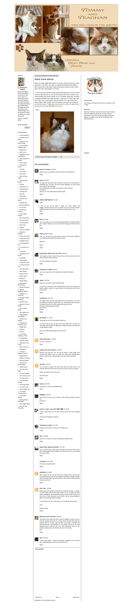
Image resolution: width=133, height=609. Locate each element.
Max (41, 436)
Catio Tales (23, 174)
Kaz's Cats (43, 488)
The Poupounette (24, 384)
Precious (22, 332)
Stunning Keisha (24, 360)
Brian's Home (23, 163)
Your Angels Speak (25, 404)
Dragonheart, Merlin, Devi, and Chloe (50, 253)
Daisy (41, 219)
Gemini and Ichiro (45, 339)
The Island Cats (24, 378)
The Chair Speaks (25, 373)
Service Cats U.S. (24, 347)
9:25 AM (46, 219)
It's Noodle (22, 251)
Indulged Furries (24, 241)
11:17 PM (62, 447)
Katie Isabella (23, 260)
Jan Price (42, 364)
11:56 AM (59, 350)
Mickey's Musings (24, 287)
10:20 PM (66, 409)
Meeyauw (22, 278)
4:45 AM (48, 488)
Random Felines (24, 340)
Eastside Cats (23, 202)
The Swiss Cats (24, 387)
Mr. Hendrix (43, 318)
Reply (41, 174)
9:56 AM (54, 269)
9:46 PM (48, 395)
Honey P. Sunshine (45, 169)
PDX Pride (22, 225)
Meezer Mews (23, 281)
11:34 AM (53, 339)
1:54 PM (48, 364)
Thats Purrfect (23, 367)
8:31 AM (55, 200)
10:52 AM (46, 280)
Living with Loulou (24, 262)
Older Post (76, 597)
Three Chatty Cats (25, 389)
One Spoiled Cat (24, 312)
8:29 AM (53, 169)
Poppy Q (22, 329)
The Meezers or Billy (46, 269)
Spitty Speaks (23, 356)
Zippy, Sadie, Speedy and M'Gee (49, 447)
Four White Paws (24, 218)
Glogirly (22, 227)
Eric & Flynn (23, 207)
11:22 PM (50, 461)
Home (57, 597)
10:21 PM (55, 425)
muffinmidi (43, 472)
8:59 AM (59, 516)
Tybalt (41, 280)
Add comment (39, 549)
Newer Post (38, 597)
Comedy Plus (23, 191)
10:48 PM (45, 436)
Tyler (41, 538)
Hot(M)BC (42, 395)
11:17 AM (49, 318)
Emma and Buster (25, 205)
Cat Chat (22, 169)
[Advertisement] (97, 136)
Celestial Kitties (24, 189)
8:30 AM (46, 180)
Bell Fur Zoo (23, 152)
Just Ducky (23, 258)
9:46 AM (64, 253)
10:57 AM (50, 298)
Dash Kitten (23, 196)
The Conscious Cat (25, 376)
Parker (41, 180)
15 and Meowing (24, 135)
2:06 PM (47, 384)
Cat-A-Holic (23, 171)
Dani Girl (22, 194)
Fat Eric (42, 384)
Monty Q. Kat (43, 234)
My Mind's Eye (24, 302)
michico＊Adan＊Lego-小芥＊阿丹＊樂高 (51, 409)
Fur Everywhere (24, 222)
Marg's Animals (24, 273)
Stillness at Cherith (25, 358)
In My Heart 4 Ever (25, 238)
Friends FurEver (24, 220)
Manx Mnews (23, 271)
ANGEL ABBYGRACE (46, 200)
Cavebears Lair (24, 187)
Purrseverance (24, 338)
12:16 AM (49, 472)
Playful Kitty (23, 327)
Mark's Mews (23, 276)
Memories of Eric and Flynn (48, 516)
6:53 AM (45, 538)
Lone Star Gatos (24, 269)
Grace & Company (25, 229)
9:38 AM (50, 234)
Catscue (22, 184)
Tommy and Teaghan (23, 88)
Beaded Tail (23, 150)
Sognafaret (23, 349)
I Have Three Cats (25, 236)
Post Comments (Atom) (48, 600)
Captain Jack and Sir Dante (48, 350)
